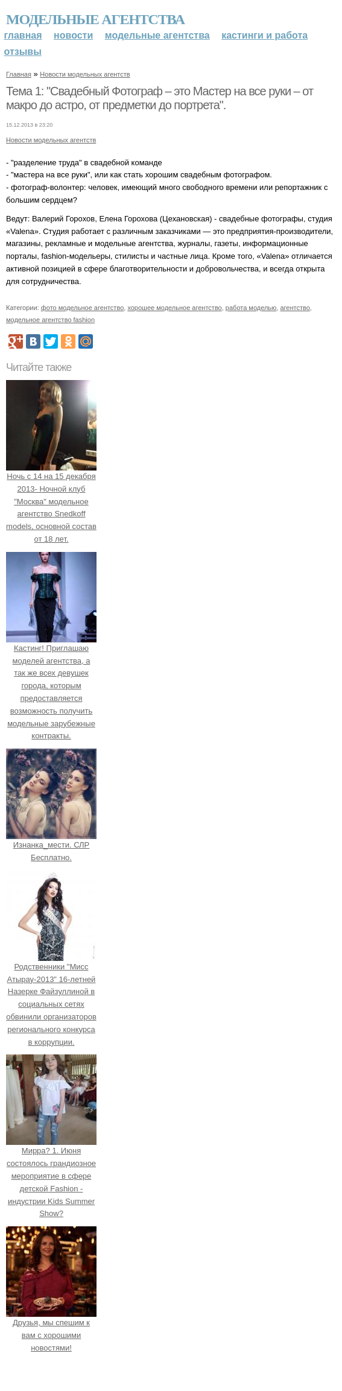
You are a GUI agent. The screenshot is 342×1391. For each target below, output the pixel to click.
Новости (73, 35)
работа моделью (251, 307)
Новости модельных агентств (85, 74)
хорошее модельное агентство (174, 307)
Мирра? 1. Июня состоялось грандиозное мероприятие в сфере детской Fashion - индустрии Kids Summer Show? (51, 1176)
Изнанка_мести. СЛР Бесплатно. (51, 845)
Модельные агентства (95, 19)
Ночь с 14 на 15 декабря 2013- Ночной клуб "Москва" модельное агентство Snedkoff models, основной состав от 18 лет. (51, 501)
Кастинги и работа (264, 35)
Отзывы (23, 51)
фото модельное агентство (82, 307)
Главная (23, 35)
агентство (294, 307)
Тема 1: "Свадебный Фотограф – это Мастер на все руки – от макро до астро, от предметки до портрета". (159, 98)
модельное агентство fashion (50, 319)
